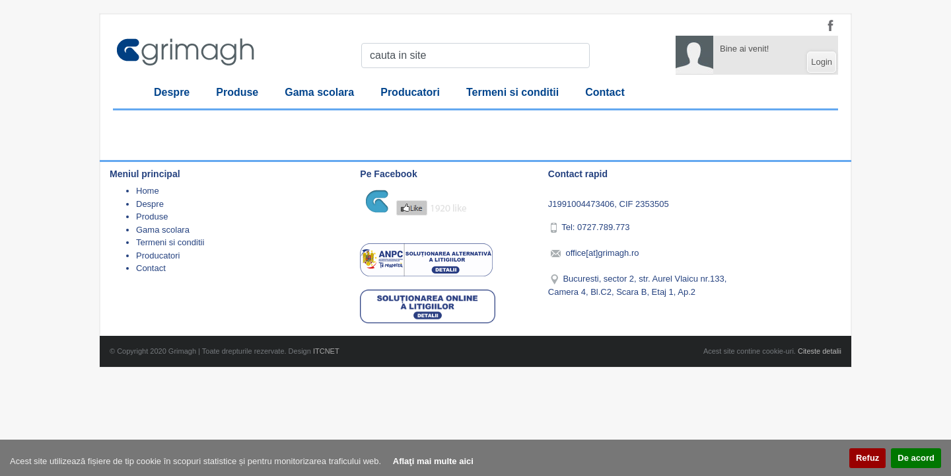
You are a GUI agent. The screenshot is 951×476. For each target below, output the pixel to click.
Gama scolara (319, 92)
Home (147, 191)
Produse (237, 92)
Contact (605, 92)
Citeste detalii (819, 351)
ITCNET (326, 351)
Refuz (867, 458)
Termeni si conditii (512, 92)
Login (821, 62)
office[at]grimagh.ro (602, 253)
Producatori (410, 92)
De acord (916, 458)
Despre (172, 92)
